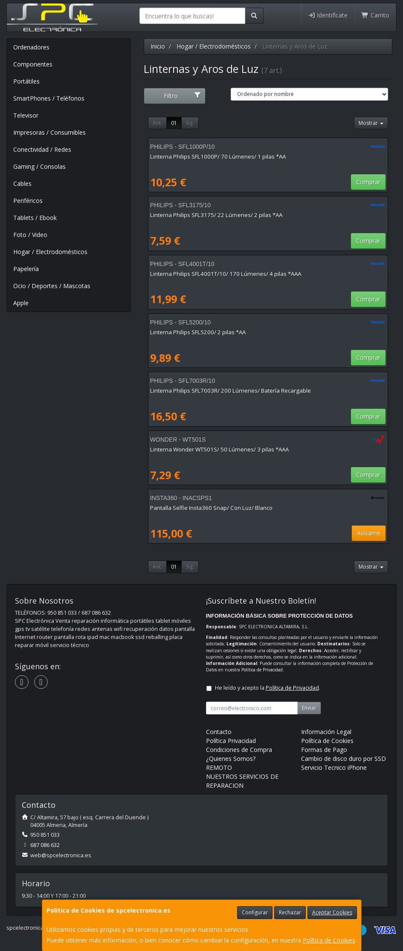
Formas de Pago (324, 750)
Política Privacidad (231, 741)
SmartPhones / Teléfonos (48, 98)
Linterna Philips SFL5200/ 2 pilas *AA (198, 332)
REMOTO (219, 767)
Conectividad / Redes (42, 149)
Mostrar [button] (371, 123)
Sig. (190, 123)
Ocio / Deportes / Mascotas (51, 286)
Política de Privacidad (262, 670)
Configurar (255, 912)
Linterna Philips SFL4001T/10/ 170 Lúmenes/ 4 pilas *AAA (225, 273)
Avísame (368, 533)
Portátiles (26, 81)
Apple (21, 303)
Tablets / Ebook (35, 218)
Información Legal (326, 732)
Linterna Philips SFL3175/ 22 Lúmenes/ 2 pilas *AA (216, 215)
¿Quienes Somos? (230, 758)
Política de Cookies (329, 940)
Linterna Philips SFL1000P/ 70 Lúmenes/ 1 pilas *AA (218, 156)
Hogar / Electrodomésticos (50, 252)
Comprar (368, 182)
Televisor (25, 115)
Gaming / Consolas (39, 166)
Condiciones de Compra (239, 750)
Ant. (157, 123)
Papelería (26, 269)
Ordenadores (31, 47)
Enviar (309, 707)
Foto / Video (30, 235)
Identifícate (328, 15)
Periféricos (28, 201)
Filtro (182, 96)
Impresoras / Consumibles (49, 132)
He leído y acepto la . (267, 687)
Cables (22, 183)
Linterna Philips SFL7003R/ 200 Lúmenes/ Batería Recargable (230, 390)
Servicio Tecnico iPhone (334, 767)
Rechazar (290, 912)
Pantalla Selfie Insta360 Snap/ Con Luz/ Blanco (211, 508)
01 (174, 123)
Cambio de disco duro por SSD (343, 758)
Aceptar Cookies (332, 912)
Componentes (32, 64)
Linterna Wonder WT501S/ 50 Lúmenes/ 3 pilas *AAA (219, 449)
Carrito (375, 15)
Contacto (219, 732)
